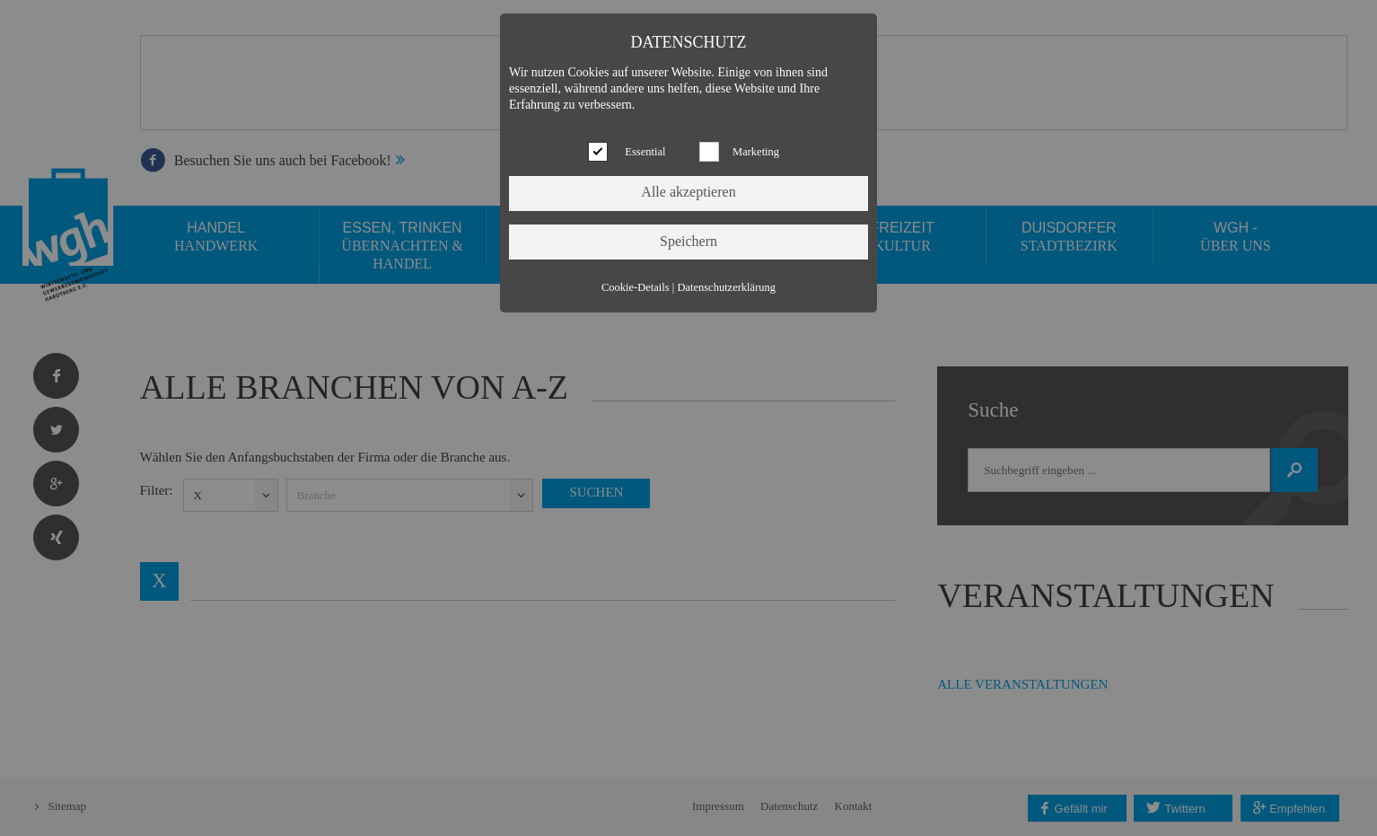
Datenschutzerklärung (726, 287)
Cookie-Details (635, 287)
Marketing (755, 151)
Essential (645, 151)
